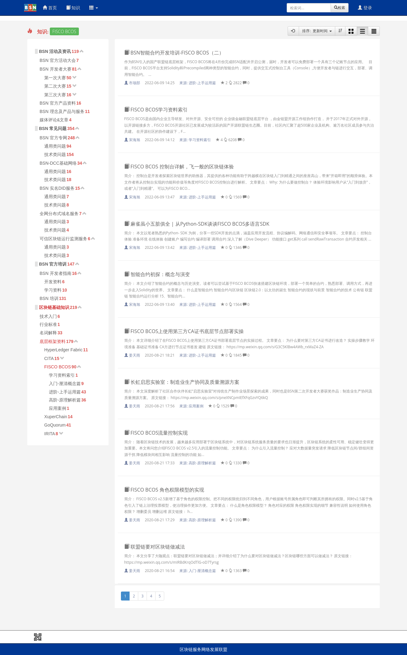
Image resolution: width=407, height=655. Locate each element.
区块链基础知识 (54, 307)
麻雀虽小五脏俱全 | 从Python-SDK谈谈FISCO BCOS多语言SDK (196, 223)
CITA (49, 358)
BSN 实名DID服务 (57, 188)
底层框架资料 (53, 341)
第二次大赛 (55, 86)
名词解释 (48, 332)
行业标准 (48, 324)
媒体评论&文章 (54, 119)
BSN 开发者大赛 (55, 69)
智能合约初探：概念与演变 (157, 274)
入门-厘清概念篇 (65, 383)
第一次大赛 (55, 77)
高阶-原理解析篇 (65, 399)
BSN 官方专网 (53, 137)
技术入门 (48, 316)
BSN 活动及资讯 (55, 51)
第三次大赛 (55, 94)
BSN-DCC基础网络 (58, 163)
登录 (365, 8)
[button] (94, 7)
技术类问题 (55, 154)
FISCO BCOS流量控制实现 (156, 432)
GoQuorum (55, 425)
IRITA (49, 433)
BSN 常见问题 (52, 128)
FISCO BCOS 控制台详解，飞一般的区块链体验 (179, 166)
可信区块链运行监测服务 (63, 238)
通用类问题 (55, 146)
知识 (73, 8)
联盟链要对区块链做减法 (154, 546)
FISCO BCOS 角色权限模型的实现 (164, 489)
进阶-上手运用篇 (65, 391)
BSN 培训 (49, 298)
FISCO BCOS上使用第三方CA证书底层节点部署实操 (184, 331)
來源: (198, 82)
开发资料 (53, 281)
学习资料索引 (62, 375)
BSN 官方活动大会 (58, 60)
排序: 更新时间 (317, 30)
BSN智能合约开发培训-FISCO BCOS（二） (174, 52)
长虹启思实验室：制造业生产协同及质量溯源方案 (181, 382)
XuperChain (55, 416)
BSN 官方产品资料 (58, 103)
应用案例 (57, 408)
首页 (50, 8)
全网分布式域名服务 (59, 213)
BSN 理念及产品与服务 (62, 111)
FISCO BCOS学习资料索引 (156, 109)
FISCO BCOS (57, 366)
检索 (339, 7)
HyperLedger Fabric (63, 349)
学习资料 (53, 290)
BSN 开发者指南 (55, 273)
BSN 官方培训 (52, 264)
